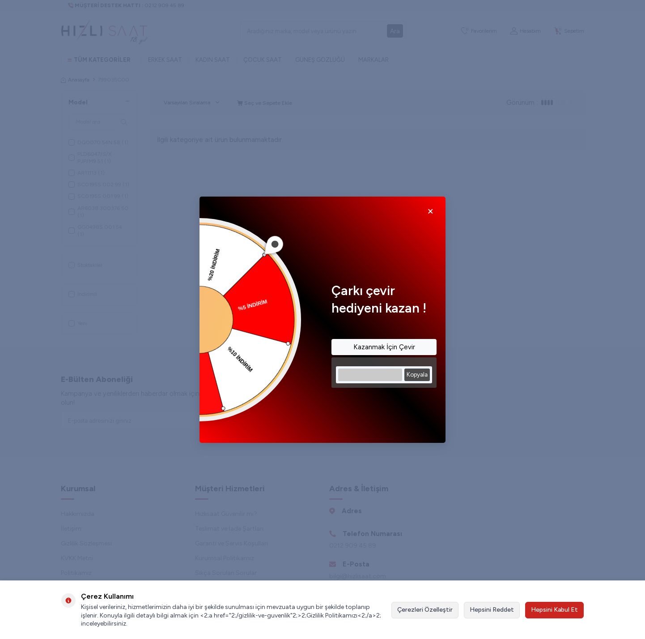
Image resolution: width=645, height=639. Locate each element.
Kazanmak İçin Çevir (384, 347)
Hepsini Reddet (492, 609)
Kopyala (417, 374)
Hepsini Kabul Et (554, 609)
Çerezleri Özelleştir (425, 609)
